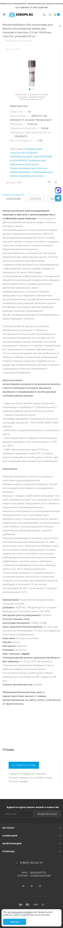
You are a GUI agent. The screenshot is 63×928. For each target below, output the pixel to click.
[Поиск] (50, 15)
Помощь (8, 851)
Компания (9, 835)
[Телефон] (44, 15)
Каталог (8, 827)
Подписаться (47, 814)
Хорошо (14, 921)
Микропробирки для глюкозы (28, 168)
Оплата (35, 199)
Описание (13, 199)
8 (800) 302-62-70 (31, 863)
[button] (30, 89)
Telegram (31, 883)
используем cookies (20, 912)
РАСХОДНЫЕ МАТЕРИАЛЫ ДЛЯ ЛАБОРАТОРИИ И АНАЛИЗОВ (31, 156)
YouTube (40, 883)
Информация (12, 843)
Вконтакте (23, 883)
